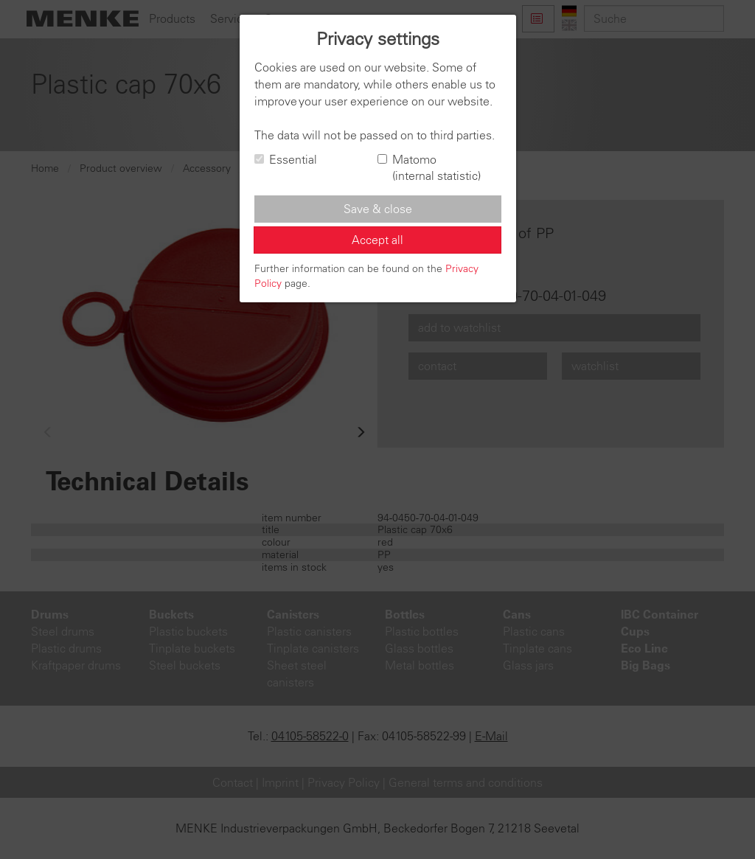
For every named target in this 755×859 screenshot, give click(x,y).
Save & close (378, 208)
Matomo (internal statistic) (429, 168)
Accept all (377, 239)
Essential (285, 159)
